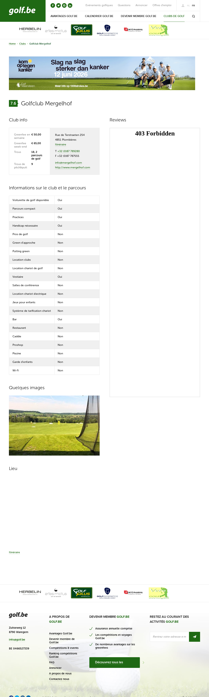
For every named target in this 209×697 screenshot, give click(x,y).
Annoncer (142, 5)
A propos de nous (60, 673)
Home (12, 43)
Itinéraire (60, 144)
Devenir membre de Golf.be (62, 640)
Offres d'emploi (162, 5)
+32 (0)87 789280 (68, 151)
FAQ (51, 662)
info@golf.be (17, 639)
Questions (124, 5)
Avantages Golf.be (60, 633)
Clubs (22, 43)
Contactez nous (59, 679)
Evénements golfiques (99, 5)
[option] (27, 30)
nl (188, 5)
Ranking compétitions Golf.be (63, 655)
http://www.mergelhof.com (72, 167)
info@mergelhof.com (68, 162)
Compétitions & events (63, 648)
